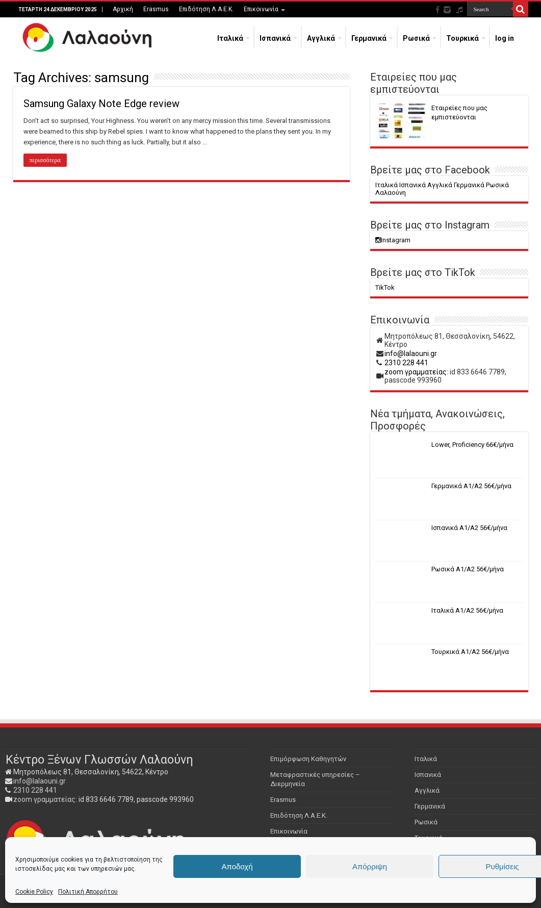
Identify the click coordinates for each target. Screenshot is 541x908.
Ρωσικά (416, 38)
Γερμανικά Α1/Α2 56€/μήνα (471, 486)
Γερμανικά (369, 38)
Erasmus (156, 9)
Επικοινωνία (261, 9)
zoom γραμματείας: (416, 372)
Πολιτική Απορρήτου (88, 891)
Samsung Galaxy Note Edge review (101, 103)
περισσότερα (45, 160)
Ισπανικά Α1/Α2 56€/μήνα (469, 528)
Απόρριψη (369, 866)
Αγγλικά (321, 38)
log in (504, 38)
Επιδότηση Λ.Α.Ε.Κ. (206, 9)
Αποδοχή (237, 866)
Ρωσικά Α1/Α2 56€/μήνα (467, 569)
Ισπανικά (275, 38)
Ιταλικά (230, 38)
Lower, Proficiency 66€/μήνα (472, 444)
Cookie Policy (34, 891)
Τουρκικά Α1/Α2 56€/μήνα (470, 651)
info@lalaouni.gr (410, 353)
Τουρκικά (462, 38)
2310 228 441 (406, 363)
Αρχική (123, 9)
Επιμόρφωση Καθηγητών (308, 759)
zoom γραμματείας (44, 799)
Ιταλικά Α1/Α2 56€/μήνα (467, 610)
